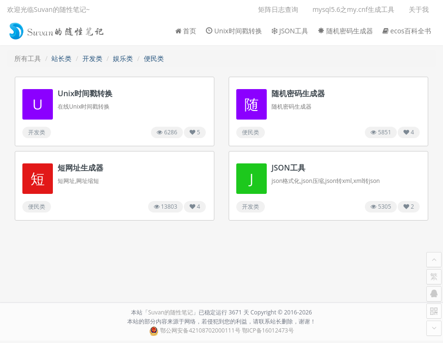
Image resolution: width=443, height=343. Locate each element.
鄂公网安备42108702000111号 (200, 330)
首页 (186, 30)
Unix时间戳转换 (234, 30)
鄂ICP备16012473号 (268, 330)
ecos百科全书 (407, 30)
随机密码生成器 (345, 30)
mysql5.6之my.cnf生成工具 (353, 9)
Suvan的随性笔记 (170, 312)
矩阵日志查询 (278, 9)
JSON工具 (290, 30)
